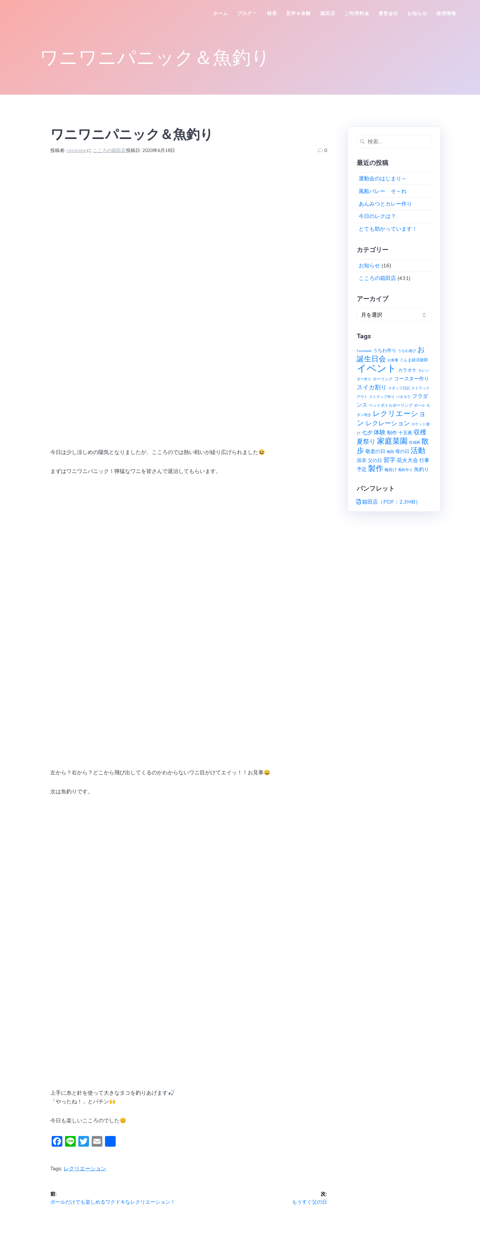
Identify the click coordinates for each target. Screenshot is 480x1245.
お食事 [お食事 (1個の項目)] (392, 360)
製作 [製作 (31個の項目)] (375, 468)
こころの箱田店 (109, 150)
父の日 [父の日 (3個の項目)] (375, 460)
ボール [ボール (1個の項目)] (419, 405)
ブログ (244, 13)
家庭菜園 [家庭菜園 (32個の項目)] (392, 441)
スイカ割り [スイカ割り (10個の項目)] (372, 387)
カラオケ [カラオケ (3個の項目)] (407, 370)
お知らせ (417, 13)
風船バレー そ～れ (383, 191)
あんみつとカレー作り (385, 204)
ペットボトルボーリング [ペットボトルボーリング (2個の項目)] (391, 405)
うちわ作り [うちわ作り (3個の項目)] (384, 350)
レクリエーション (85, 1168)
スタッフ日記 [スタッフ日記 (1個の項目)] (399, 388)
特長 (272, 13)
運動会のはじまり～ (383, 178)
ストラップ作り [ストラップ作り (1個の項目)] (382, 396)
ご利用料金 (356, 13)
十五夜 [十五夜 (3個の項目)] (405, 433)
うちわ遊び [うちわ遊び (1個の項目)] (407, 350)
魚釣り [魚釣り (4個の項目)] (421, 469)
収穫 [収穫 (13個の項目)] (420, 432)
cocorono (76, 150)
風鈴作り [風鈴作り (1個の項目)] (405, 469)
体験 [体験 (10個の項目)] (380, 432)
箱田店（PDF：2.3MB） (391, 502)
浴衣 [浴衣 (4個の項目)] (362, 460)
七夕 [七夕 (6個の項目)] (367, 432)
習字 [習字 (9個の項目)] (389, 460)
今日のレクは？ (377, 216)
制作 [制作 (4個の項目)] (392, 432)
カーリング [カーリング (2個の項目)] (383, 379)
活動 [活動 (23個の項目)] (418, 451)
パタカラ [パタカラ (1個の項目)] (403, 396)
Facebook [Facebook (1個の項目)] (364, 350)
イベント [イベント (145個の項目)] (377, 368)
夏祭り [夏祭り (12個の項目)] (366, 441)
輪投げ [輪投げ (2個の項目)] (391, 469)
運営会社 (388, 13)
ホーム (220, 13)
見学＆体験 (298, 13)
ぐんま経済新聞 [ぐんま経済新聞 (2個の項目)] (414, 360)
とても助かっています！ (388, 229)
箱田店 (327, 13)
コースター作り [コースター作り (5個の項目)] (411, 378)
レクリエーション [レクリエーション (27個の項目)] (391, 418)
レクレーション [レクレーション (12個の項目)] (388, 423)
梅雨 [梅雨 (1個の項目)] (390, 451)
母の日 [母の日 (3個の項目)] (402, 451)
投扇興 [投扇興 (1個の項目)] (414, 442)
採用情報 (446, 13)
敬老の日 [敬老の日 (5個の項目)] (375, 451)
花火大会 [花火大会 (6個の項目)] (407, 460)
